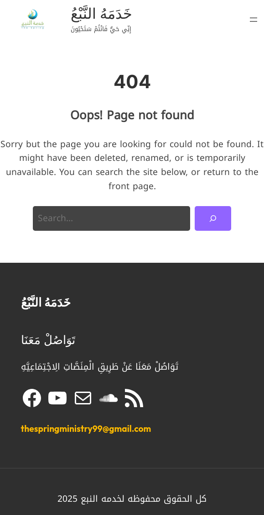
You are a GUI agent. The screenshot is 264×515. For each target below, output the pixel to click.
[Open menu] (253, 19)
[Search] (213, 218)
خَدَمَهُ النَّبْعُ (101, 13)
